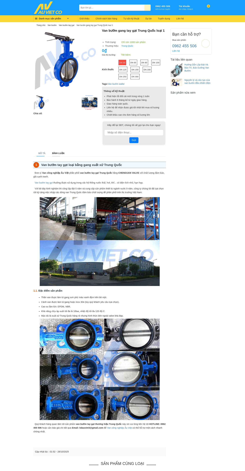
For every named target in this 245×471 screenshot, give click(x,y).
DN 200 (147, 69)
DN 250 (123, 77)
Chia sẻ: (37, 113)
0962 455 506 (162, 6)
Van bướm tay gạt (44, 182)
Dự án (148, 18)
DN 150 (135, 69)
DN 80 (144, 62)
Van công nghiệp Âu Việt (119, 428)
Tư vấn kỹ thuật (131, 18)
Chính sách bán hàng (106, 18)
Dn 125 (123, 69)
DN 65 (133, 62)
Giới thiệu (84, 18)
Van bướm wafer (116, 84)
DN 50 (122, 62)
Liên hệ (180, 18)
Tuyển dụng (164, 18)
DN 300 (135, 77)
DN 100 (155, 62)
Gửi (134, 140)
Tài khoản (184, 6)
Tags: (105, 84)
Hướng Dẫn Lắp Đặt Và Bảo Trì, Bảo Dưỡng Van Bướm (197, 67)
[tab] (40, 153)
